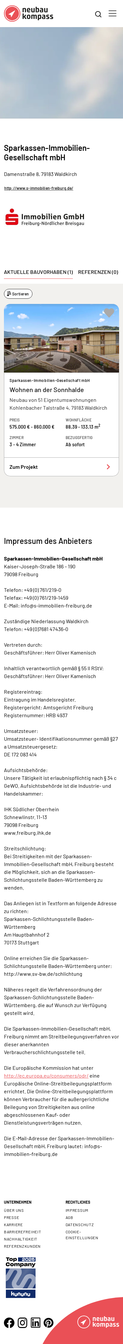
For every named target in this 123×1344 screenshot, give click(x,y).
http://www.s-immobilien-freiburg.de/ (38, 188)
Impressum (77, 1210)
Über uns (14, 1210)
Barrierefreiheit (22, 1231)
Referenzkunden (22, 1246)
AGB (69, 1217)
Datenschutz (80, 1224)
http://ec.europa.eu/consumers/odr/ (46, 1075)
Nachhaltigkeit (20, 1239)
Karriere (13, 1224)
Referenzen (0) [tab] (98, 272)
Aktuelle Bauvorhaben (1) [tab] (38, 272)
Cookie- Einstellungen (82, 1234)
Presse (11, 1217)
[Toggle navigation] (112, 13)
